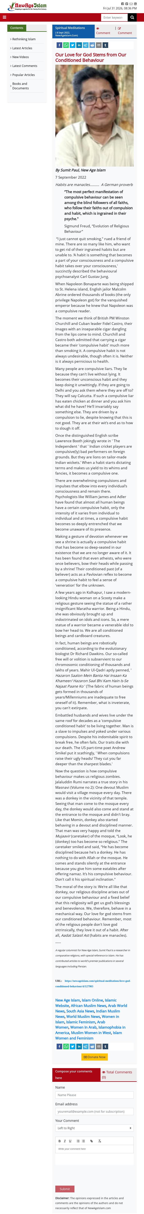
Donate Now (94, 1057)
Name (60, 1087)
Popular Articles (23, 75)
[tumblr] (105, 45)
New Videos (20, 57)
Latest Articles (22, 48)
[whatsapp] (66, 45)
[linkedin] (79, 45)
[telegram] (85, 45)
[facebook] (59, 45)
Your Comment (67, 1120)
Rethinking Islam (24, 39)
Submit (65, 1171)
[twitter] (72, 45)
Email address (66, 1104)
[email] (99, 45)
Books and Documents (20, 86)
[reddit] (92, 45)
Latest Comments (24, 66)
